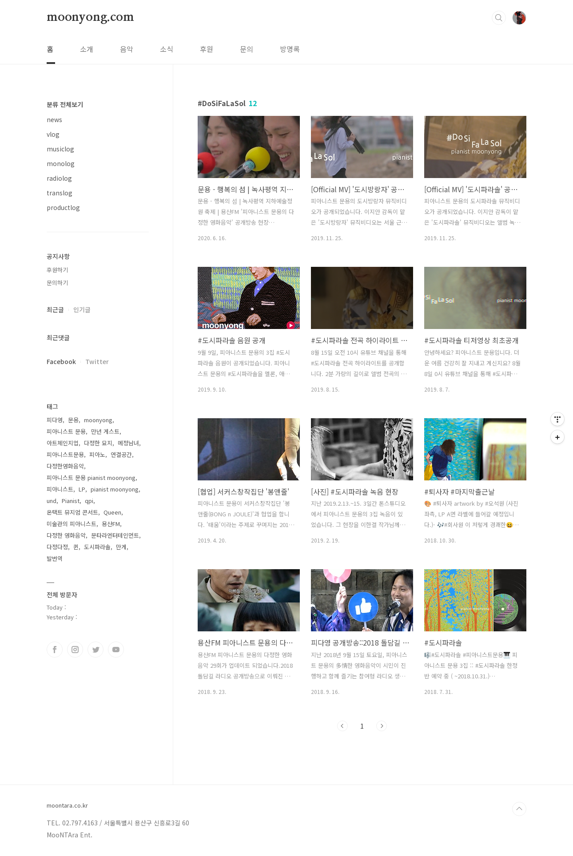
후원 (206, 49)
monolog (61, 163)
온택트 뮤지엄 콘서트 (72, 512)
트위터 (95, 650)
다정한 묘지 (98, 443)
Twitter (97, 361)
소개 (86, 49)
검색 (498, 17)
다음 (381, 726)
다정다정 (57, 547)
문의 (246, 49)
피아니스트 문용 (66, 431)
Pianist (71, 500)
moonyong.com (90, 17)
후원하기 (57, 270)
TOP (519, 809)
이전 (342, 726)
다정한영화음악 (65, 466)
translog (59, 192)
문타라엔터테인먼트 (115, 535)
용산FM (111, 523)
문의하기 (57, 282)
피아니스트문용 (65, 454)
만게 (121, 547)
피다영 (55, 420)
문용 (73, 420)
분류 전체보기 (65, 104)
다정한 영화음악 (66, 535)
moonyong (98, 420)
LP (82, 489)
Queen (112, 512)
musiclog (60, 148)
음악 (126, 49)
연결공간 (121, 454)
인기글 (82, 309)
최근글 (55, 309)
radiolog (59, 178)
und (51, 500)
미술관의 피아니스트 (71, 523)
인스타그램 (75, 650)
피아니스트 (60, 489)
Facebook (61, 361)
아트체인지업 (63, 443)
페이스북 (55, 650)
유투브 (116, 650)
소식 (166, 49)
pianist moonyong (115, 489)
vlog (53, 134)
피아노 (97, 454)
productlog (63, 207)
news (54, 119)
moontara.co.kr (67, 805)
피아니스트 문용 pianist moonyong (91, 477)
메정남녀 (128, 443)
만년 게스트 (105, 431)
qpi (89, 500)
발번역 (55, 558)
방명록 (290, 49)
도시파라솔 (97, 547)
